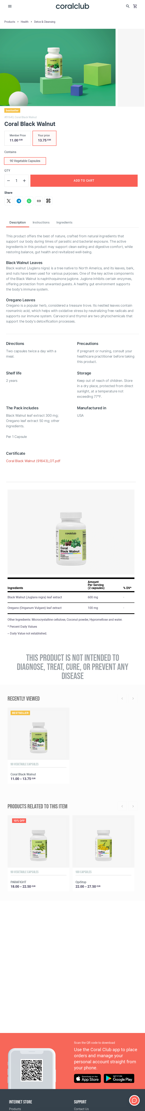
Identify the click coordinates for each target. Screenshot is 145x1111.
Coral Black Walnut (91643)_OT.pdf (33, 461)
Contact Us (81, 1109)
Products (15, 1109)
